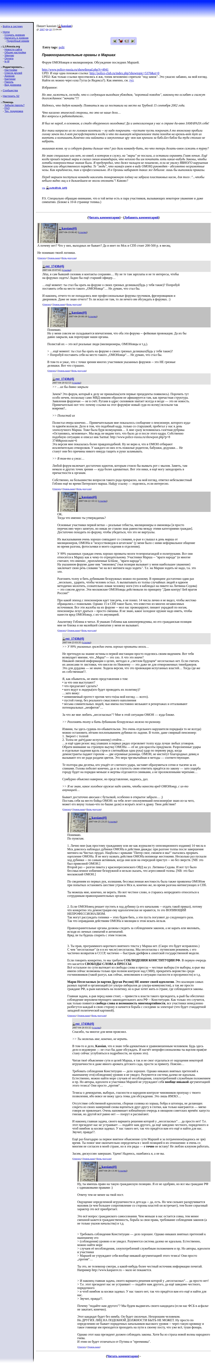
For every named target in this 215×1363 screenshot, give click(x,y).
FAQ (7, 108)
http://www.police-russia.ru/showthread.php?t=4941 (75, 69)
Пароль (8, 81)
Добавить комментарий (141, 217)
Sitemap (9, 55)
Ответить (42, 258)
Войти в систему (13, 26)
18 (50, 29)
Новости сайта (13, 49)
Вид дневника (12, 84)
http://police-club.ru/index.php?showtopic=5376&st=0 (125, 73)
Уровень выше (54, 258)
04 (47, 29)
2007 (42, 29)
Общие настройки (15, 52)
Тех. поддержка (13, 111)
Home (6, 31)
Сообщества (10, 90)
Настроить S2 (11, 96)
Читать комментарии (103, 217)
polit (61, 47)
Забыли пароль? (14, 105)
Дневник (9, 75)
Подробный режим (18, 40)
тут (131, 80)
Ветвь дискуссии (69, 258)
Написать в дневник (16, 37)
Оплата (8, 58)
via (43, 187)
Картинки (9, 78)
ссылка (83, 232)
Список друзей (13, 72)
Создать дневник (14, 34)
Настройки (10, 69)
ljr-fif (6, 61)
